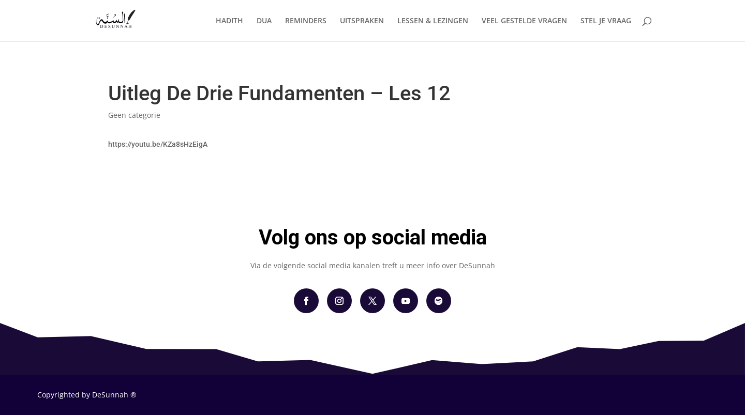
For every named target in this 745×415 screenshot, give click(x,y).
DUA (264, 21)
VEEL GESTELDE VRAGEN (524, 21)
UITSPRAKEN (362, 21)
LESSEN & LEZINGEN (432, 21)
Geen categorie (134, 115)
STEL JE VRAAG (605, 21)
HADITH (229, 21)
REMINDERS (305, 21)
